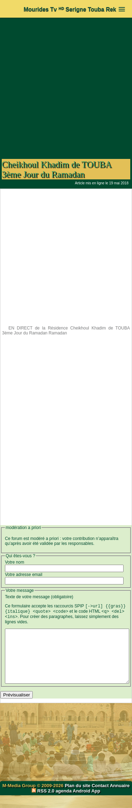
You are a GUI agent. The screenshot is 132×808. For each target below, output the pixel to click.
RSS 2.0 (44, 803)
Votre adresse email (23, 574)
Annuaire (120, 798)
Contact (100, 798)
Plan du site (78, 798)
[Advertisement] (66, 84)
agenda (64, 803)
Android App (86, 803)
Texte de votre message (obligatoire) (39, 596)
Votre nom (14, 562)
